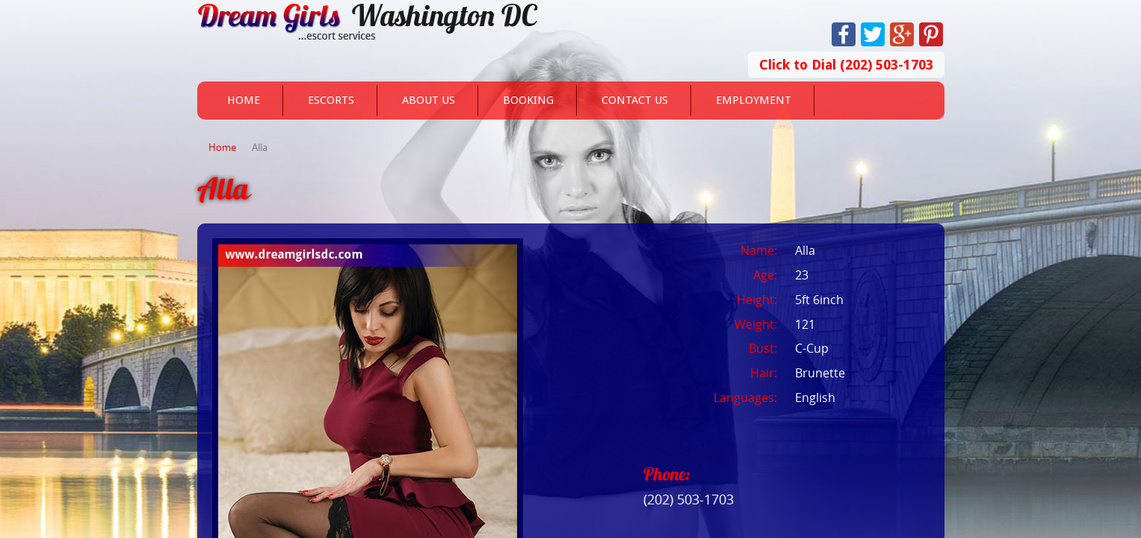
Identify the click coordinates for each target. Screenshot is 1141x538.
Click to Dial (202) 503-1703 (846, 64)
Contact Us (635, 100)
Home (243, 100)
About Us (428, 100)
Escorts (331, 100)
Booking (528, 100)
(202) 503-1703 (688, 499)
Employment (753, 100)
